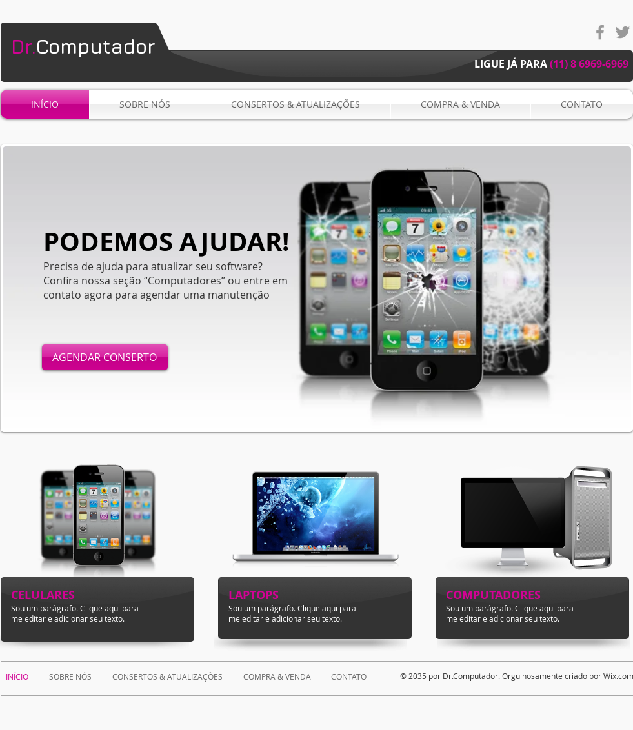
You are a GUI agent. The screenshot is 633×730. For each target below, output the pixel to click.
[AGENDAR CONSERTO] (105, 357)
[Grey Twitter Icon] (622, 32)
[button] (317, 288)
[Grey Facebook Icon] (600, 32)
